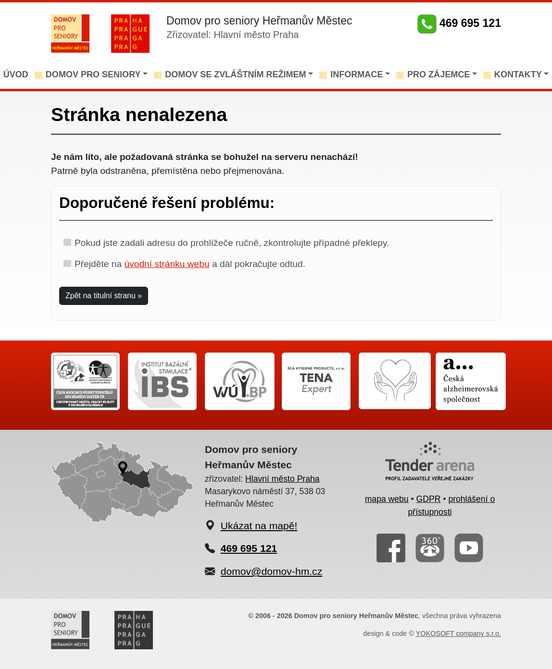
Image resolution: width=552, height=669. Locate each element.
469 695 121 (459, 23)
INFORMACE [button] (356, 74)
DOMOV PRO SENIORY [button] (93, 74)
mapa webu (387, 499)
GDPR (428, 499)
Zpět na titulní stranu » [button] (103, 296)
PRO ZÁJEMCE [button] (438, 74)
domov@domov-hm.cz (271, 571)
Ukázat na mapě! (259, 525)
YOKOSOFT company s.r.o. (458, 633)
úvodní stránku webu (166, 264)
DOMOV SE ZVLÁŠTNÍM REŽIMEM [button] (235, 74)
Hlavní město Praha (282, 479)
